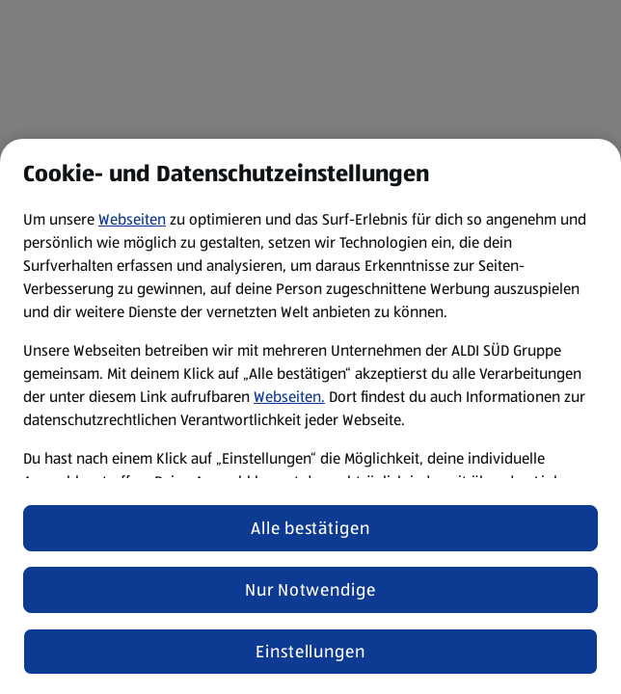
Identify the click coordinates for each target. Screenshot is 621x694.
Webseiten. (289, 397)
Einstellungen (310, 651)
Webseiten (132, 219)
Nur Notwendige (310, 589)
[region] (310, 416)
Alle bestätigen (310, 528)
